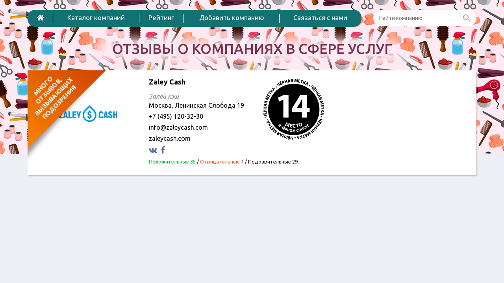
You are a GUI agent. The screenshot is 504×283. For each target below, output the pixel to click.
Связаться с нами (320, 17)
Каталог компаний (96, 17)
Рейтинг (161, 17)
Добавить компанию (231, 17)
